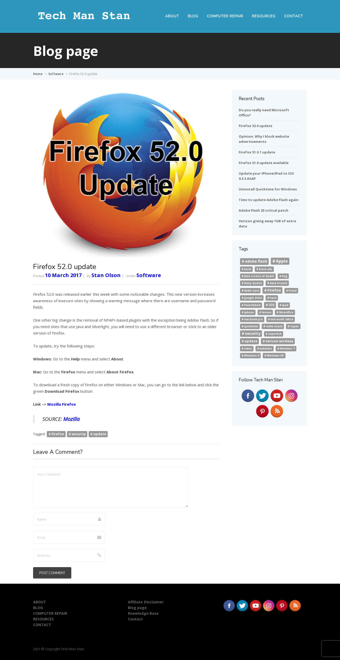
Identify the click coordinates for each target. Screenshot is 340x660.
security (79, 434)
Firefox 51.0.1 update (257, 152)
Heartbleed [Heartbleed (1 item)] (252, 305)
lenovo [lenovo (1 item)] (266, 312)
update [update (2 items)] (251, 341)
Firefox (57, 434)
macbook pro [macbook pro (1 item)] (253, 319)
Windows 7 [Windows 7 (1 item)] (287, 348)
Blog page (137, 607)
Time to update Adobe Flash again (268, 199)
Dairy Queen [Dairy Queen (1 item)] (253, 283)
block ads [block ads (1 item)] (265, 269)
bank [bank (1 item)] (247, 269)
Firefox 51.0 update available (264, 162)
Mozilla (71, 419)
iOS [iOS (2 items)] (271, 304)
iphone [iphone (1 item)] (249, 312)
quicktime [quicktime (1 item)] (251, 326)
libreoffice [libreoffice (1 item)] (286, 312)
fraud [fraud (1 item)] (293, 290)
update (99, 434)
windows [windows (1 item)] (266, 348)
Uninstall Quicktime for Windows (268, 189)
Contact (135, 619)
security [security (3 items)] (252, 333)
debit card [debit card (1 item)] (251, 290)
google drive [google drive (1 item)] (253, 298)
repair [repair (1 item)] (294, 326)
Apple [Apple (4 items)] (282, 261)
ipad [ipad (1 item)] (285, 305)
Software (56, 74)
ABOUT (172, 16)
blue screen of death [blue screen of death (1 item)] (259, 276)
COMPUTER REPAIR (225, 16)
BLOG (193, 16)
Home (38, 74)
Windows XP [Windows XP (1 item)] (275, 355)
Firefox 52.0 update (255, 125)
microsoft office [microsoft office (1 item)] (282, 319)
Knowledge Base (143, 613)
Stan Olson (106, 275)
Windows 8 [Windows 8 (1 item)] (251, 355)
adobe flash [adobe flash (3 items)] (256, 261)
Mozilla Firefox (61, 404)
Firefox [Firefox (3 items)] (274, 290)
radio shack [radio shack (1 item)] (274, 326)
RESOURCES (263, 16)
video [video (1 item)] (248, 348)
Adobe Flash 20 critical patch (263, 210)
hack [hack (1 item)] (273, 298)
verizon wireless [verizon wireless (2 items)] (279, 341)
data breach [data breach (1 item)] (278, 283)
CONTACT (293, 16)
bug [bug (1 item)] (284, 276)
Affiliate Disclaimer (146, 601)
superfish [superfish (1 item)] (275, 334)
